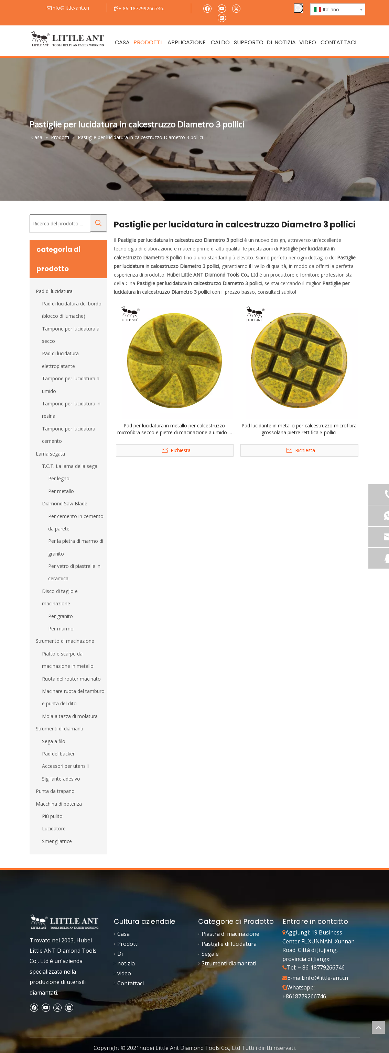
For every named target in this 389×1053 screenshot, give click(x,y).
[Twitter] (236, 8)
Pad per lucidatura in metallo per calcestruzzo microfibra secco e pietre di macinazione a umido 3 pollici (174, 429)
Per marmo (61, 628)
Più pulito (52, 816)
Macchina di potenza (59, 803)
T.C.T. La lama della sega (69, 466)
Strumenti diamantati (229, 963)
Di (120, 953)
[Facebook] (207, 8)
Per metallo (61, 491)
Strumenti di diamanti (59, 728)
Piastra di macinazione (230, 934)
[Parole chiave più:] (298, 8)
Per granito (60, 616)
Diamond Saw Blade (64, 503)
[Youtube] (221, 8)
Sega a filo (53, 741)
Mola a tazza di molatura (70, 716)
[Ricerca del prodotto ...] (60, 223)
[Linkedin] (221, 17)
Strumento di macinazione (65, 641)
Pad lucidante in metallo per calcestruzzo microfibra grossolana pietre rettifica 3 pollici (299, 429)
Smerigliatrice (57, 841)
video (124, 973)
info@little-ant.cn (326, 978)
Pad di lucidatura (54, 291)
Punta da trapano (55, 791)
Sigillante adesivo (61, 778)
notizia (126, 963)
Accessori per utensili (65, 766)
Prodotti (128, 944)
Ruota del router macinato (71, 678)
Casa (123, 934)
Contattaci (130, 983)
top (378, 1027)
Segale (210, 953)
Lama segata (50, 453)
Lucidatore (54, 828)
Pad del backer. (59, 753)
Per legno (58, 478)
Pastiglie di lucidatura (229, 944)
